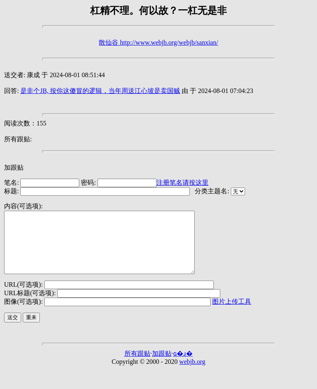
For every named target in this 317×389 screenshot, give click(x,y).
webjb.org (192, 373)
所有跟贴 (137, 365)
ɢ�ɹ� (183, 365)
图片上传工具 (231, 313)
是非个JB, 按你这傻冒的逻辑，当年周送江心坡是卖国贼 (100, 90)
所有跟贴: (18, 139)
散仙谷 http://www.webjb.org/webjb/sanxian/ (158, 42)
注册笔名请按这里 (182, 182)
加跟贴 (14, 167)
